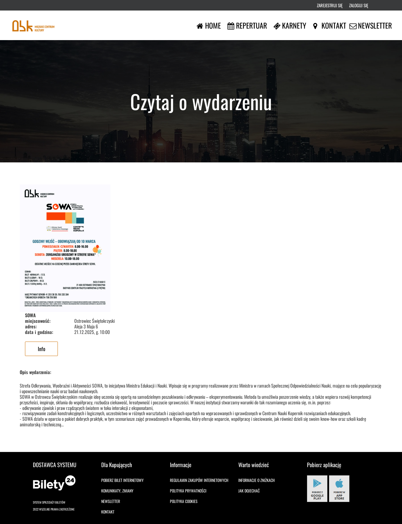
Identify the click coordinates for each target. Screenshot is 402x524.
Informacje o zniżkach (256, 480)
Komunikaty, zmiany (117, 490)
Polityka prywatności (188, 490)
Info (41, 349)
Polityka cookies (184, 501)
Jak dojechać (249, 490)
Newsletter (110, 501)
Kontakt (107, 511)
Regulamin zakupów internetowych (199, 480)
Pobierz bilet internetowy (122, 480)
